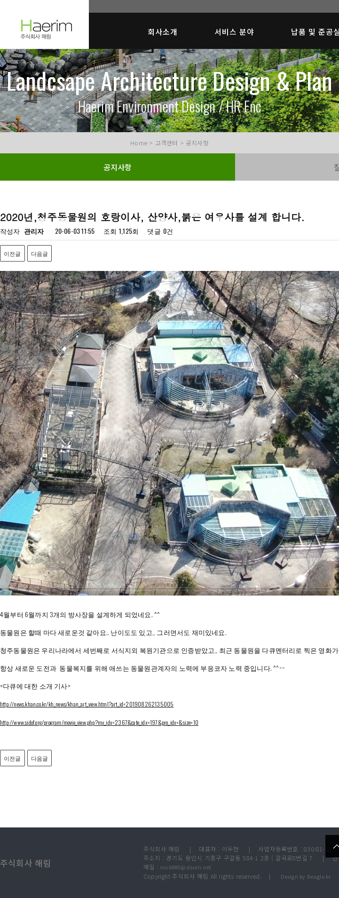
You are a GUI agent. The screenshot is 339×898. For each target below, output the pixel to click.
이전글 (12, 253)
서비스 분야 (234, 31)
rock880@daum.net (185, 867)
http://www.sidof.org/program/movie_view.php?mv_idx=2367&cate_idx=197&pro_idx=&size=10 (99, 722)
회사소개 (163, 31)
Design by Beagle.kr (306, 876)
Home (138, 142)
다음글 (39, 253)
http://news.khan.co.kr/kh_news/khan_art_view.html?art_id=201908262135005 (86, 704)
